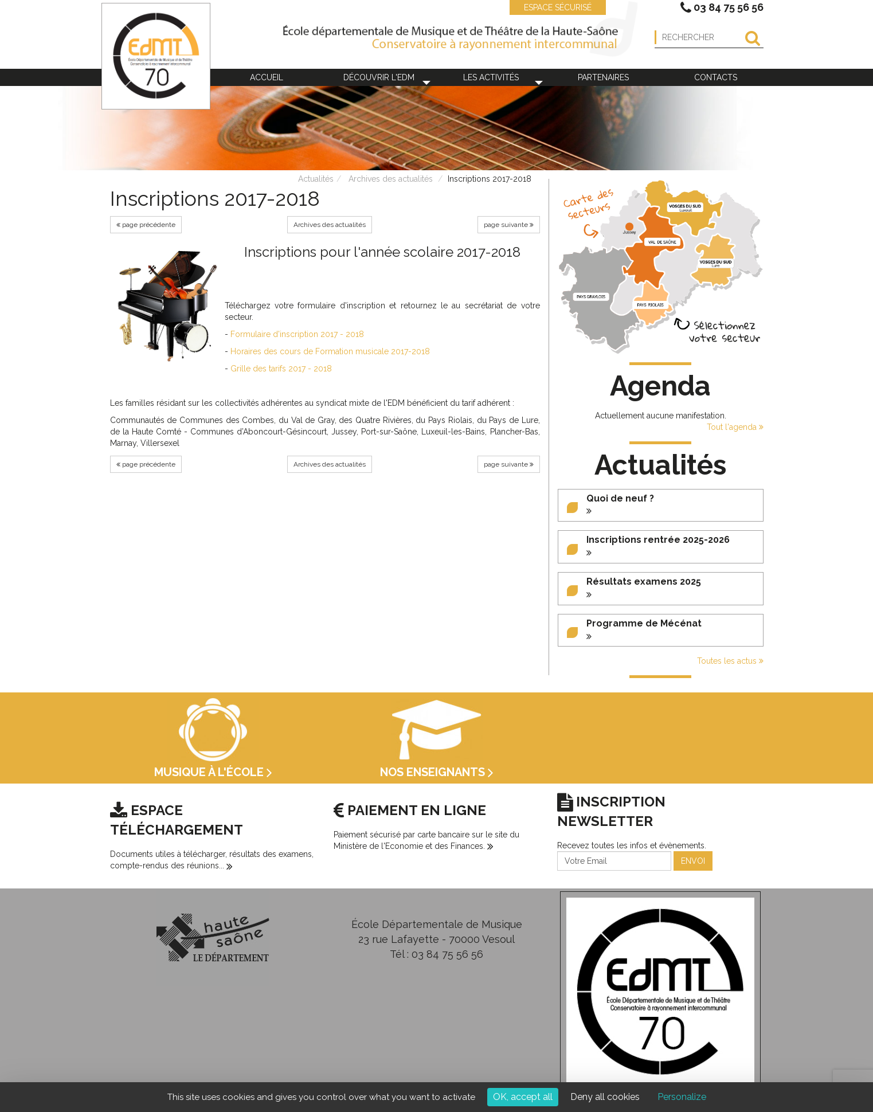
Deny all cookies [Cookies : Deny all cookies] (605, 1096)
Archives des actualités (391, 178)
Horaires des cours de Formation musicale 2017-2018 (330, 351)
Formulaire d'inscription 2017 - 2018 (297, 334)
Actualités (316, 178)
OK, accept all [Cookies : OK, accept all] (523, 1096)
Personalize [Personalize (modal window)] (681, 1096)
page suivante (509, 225)
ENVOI (693, 861)
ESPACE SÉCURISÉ (552, 7)
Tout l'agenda (735, 427)
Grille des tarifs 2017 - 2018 (281, 368)
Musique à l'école (213, 772)
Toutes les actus (730, 660)
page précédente (145, 225)
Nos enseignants (437, 772)
